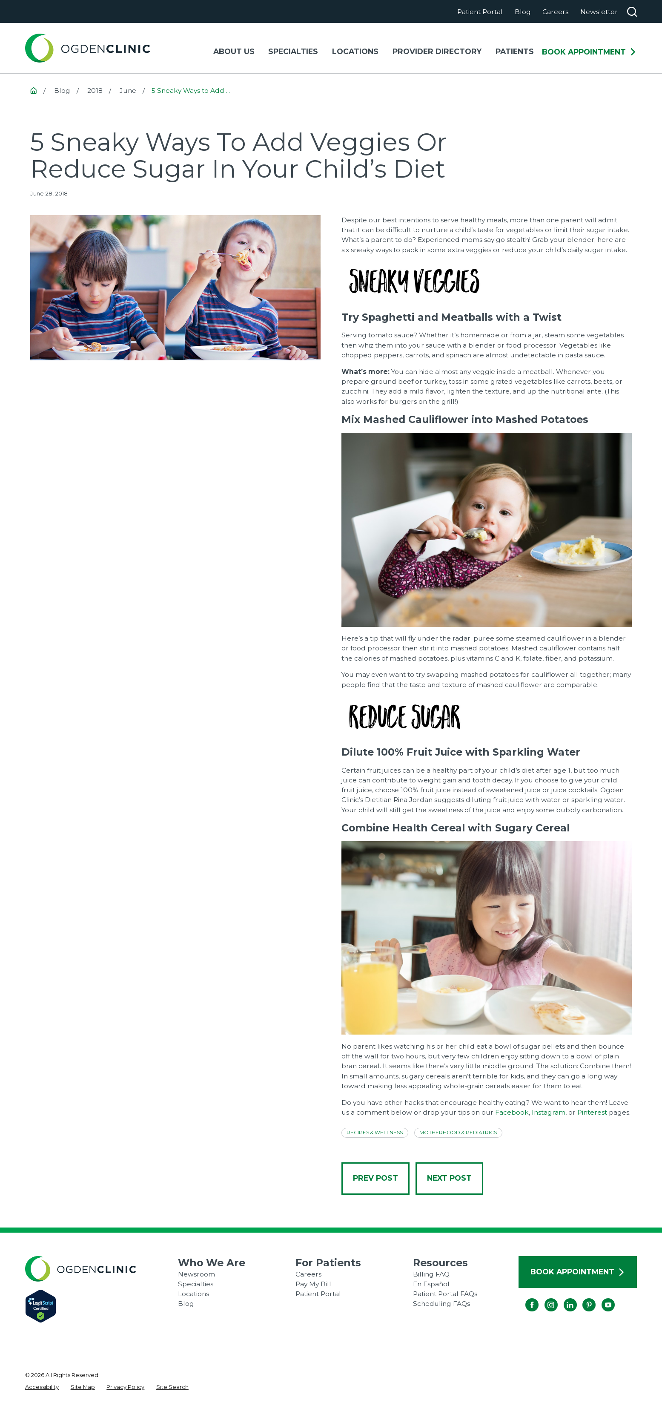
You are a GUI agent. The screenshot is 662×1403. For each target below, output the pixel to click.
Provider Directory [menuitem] (437, 51)
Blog (523, 12)
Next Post (449, 1177)
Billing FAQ (431, 1274)
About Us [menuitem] (234, 51)
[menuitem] (42, 1387)
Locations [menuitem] (355, 51)
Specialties (195, 1284)
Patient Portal (480, 12)
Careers (555, 12)
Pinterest (592, 1112)
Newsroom (196, 1274)
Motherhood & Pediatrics (458, 1133)
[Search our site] (632, 12)
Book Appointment (589, 52)
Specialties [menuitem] (293, 51)
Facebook (512, 1112)
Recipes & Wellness (375, 1133)
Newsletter (599, 12)
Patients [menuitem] (515, 51)
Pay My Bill (313, 1284)
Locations (193, 1294)
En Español (431, 1284)
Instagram (548, 1112)
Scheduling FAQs (441, 1304)
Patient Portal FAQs (445, 1294)
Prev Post (375, 1177)
